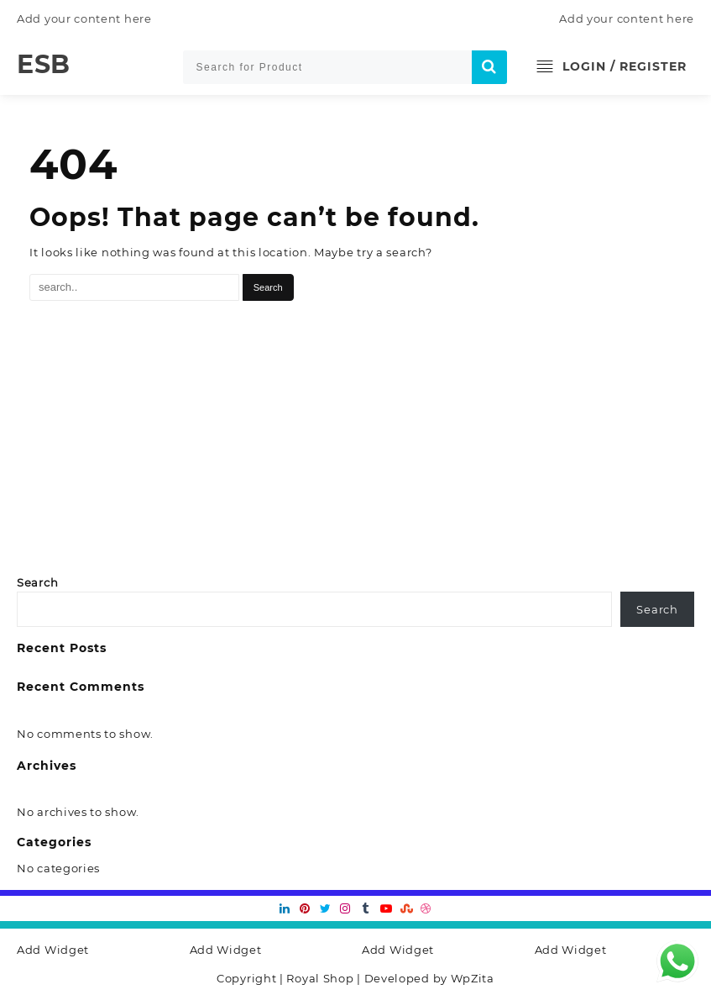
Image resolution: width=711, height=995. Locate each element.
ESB (44, 64)
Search (37, 582)
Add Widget (53, 949)
